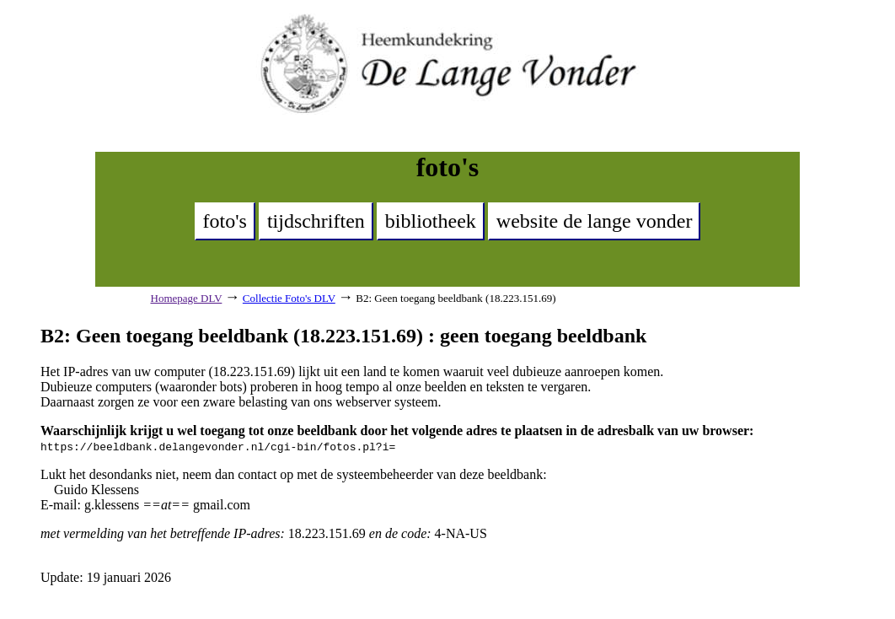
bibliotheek (430, 221)
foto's (225, 221)
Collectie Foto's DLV (289, 298)
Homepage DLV (186, 298)
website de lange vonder (594, 221)
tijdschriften (316, 221)
